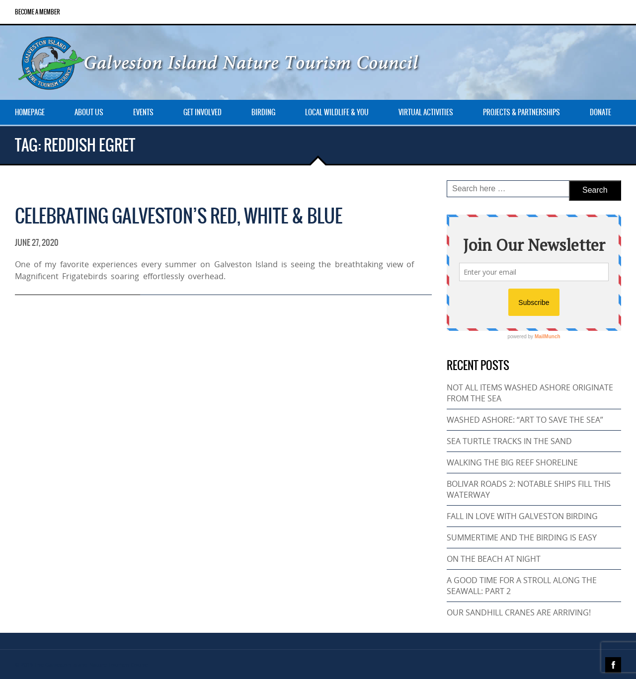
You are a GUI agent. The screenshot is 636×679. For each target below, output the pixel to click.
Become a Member (37, 11)
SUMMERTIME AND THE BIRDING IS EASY (522, 537)
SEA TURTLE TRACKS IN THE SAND (509, 441)
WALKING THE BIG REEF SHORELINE (512, 462)
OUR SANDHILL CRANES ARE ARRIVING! (519, 612)
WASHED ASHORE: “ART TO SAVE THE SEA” (525, 419)
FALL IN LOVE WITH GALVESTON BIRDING (522, 516)
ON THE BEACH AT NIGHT (494, 558)
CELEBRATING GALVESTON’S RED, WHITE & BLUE (178, 215)
